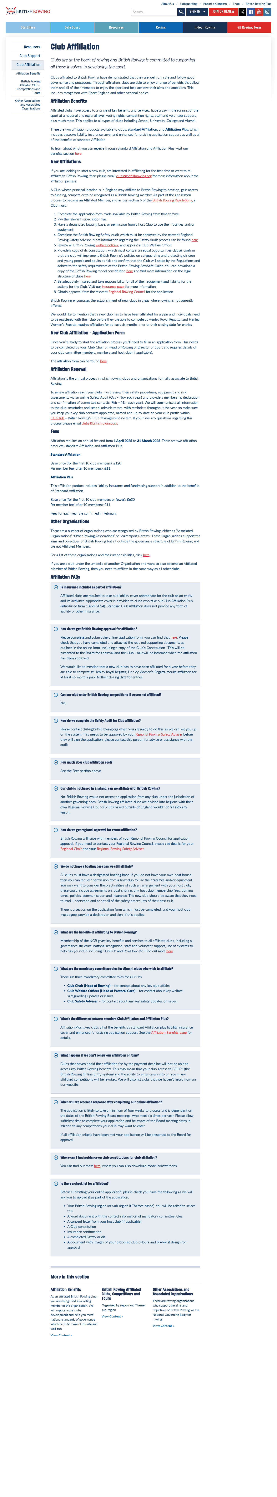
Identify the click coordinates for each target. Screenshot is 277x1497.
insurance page (113, 286)
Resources (116, 27)
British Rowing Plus (258, 3)
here (78, 153)
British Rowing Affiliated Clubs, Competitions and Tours (28, 86)
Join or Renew (223, 11)
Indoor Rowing (204, 27)
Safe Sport (72, 27)
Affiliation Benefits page (169, 1032)
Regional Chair (71, 849)
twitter (242, 12)
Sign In (194, 11)
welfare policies (107, 245)
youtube (259, 12)
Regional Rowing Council (126, 292)
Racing (161, 27)
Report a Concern (215, 3)
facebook (251, 12)
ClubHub (57, 418)
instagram (267, 12)
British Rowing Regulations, (173, 200)
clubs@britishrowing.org (134, 176)
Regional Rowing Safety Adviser (159, 734)
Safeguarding (188, 3)
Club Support (30, 56)
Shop (236, 3)
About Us (167, 3)
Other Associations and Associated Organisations (27, 104)
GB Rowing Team (249, 27)
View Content (60, 1335)
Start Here (28, 27)
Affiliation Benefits (28, 73)
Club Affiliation (28, 65)
